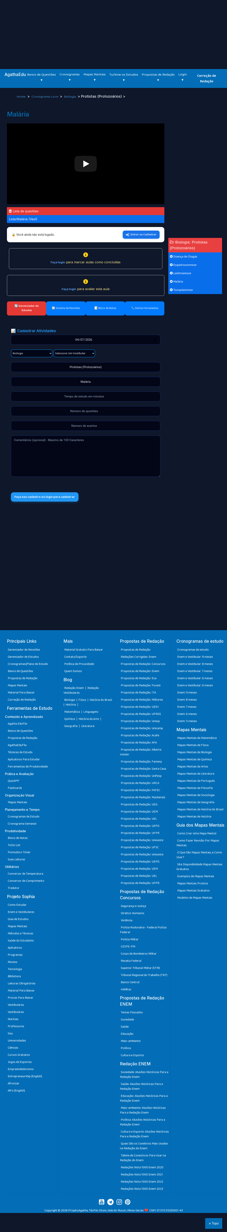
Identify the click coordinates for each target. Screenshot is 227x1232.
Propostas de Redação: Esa (138, 678)
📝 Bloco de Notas (105, 308)
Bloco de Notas (18, 838)
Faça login (58, 262)
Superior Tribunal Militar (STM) (140, 968)
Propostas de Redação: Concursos (143, 664)
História (71, 704)
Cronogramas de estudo (193, 649)
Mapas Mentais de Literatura (195, 773)
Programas (15, 954)
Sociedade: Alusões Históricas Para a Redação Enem (144, 1074)
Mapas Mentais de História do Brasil (200, 809)
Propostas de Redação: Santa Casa (143, 768)
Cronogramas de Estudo (23, 816)
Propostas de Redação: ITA (138, 692)
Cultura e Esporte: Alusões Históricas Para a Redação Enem (144, 1134)
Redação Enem (74, 688)
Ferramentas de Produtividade (28, 766)
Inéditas (126, 989)
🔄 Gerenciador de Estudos (26, 308)
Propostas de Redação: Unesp (140, 721)
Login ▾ (182, 77)
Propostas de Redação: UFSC (140, 847)
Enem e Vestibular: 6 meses (195, 678)
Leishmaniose (180, 273)
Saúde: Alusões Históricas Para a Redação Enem (141, 1086)
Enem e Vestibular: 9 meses (195, 656)
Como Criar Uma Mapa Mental (196, 833)
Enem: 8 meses (187, 699)
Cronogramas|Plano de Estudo (28, 664)
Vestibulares (16, 1004)
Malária (176, 281)
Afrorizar (13, 1083)
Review (12, 962)
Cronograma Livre (45, 96)
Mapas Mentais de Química (194, 759)
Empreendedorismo (21, 1069)
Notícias (13, 1019)
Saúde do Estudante (21, 940)
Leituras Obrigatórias (21, 983)
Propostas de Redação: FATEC (140, 790)
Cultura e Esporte (132, 1055)
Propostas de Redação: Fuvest (141, 685)
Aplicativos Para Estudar (24, 759)
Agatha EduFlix (17, 723)
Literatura (87, 726)
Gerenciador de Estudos (23, 656)
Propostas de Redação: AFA (139, 742)
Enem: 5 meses (187, 721)
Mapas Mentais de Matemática (197, 738)
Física (83, 699)
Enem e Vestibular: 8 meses (195, 664)
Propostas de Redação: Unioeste (142, 840)
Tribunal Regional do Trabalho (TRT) (144, 975)
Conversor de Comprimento (26, 880)
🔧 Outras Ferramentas (144, 308)
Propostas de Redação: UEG (139, 804)
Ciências (13, 1047)
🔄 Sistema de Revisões (66, 308)
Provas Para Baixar (20, 997)
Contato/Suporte (75, 656)
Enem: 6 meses (187, 714)
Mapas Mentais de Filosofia (195, 788)
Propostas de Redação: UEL (139, 818)
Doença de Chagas (183, 256)
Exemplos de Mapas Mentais (195, 876)
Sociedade (127, 1019)
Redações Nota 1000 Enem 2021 (142, 1174)
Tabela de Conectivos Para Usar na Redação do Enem (143, 1158)
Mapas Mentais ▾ (94, 77)
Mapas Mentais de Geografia (195, 802)
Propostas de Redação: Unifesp (141, 775)
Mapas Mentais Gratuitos (193, 890)
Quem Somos (73, 671)
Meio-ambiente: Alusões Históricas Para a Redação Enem (143, 1110)
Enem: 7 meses (186, 706)
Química (70, 719)
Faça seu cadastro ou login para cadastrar (45, 496)
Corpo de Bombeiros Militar (139, 953)
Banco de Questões (20, 671)
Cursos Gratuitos (19, 1054)
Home (21, 96)
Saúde (125, 1026)
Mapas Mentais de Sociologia (196, 795)
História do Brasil (101, 699)
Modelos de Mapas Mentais (194, 897)
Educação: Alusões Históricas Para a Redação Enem (144, 1098)
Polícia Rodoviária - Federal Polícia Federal (143, 930)
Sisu (10, 1033)
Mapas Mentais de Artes (192, 766)
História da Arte (89, 719)
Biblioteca (14, 976)
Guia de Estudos (18, 919)
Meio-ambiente (131, 1041)
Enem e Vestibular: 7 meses (195, 671)
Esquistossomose (183, 265)
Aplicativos (15, 947)
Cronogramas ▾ (70, 77)
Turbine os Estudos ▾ (123, 77)
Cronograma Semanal (22, 823)
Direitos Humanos (132, 913)
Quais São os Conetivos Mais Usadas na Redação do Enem (144, 1146)
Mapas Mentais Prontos (192, 883)
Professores (16, 1026)
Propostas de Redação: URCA (140, 783)
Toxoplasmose (181, 290)
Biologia (70, 96)
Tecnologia (15, 969)
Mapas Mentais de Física (193, 745)
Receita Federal (131, 960)
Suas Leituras (16, 859)
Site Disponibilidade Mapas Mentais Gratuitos (199, 867)
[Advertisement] (114, 30)
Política (126, 1048)
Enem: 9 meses (187, 692)
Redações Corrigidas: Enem (138, 656)
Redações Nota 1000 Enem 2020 (142, 1167)
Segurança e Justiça (133, 906)
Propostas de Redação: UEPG (140, 825)
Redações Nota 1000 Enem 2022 (142, 1181)
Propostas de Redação (22, 678)
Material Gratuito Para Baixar (83, 649)
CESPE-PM (128, 946)
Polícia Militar (130, 939)
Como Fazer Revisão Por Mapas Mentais (197, 843)
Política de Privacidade (79, 664)
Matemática (72, 711)
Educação (127, 1033)
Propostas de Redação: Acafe (140, 735)
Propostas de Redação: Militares (142, 699)
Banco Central (130, 982)
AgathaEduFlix (17, 745)
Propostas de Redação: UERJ (140, 706)
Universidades (17, 1040)
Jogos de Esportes (20, 1062)
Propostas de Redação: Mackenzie (143, 797)
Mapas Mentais (17, 685)
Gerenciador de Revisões (24, 649)
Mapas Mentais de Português (196, 780)
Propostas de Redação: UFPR (140, 833)
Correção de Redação (206, 78)
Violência (126, 920)
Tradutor (13, 888)
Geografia (71, 726)
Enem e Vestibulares (21, 912)
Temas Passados (132, 1012)
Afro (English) (16, 1090)
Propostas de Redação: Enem (140, 671)
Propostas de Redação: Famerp (141, 761)
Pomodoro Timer (19, 852)
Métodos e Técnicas (20, 933)
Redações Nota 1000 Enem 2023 (142, 1188)
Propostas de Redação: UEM (139, 811)
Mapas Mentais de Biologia (194, 752)
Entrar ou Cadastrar (141, 234)
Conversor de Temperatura (25, 873)
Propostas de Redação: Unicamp (142, 728)
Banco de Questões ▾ (41, 77)
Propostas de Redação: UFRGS (141, 714)
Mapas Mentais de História (194, 816)
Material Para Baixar (21, 692)
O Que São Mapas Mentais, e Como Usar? (199, 855)
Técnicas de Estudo (20, 752)
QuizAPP (13, 780)
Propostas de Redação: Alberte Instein (140, 752)
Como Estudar (17, 904)
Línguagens (90, 711)
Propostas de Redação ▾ (158, 77)
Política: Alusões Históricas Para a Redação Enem (142, 1122)
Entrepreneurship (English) (25, 1076)
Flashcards (15, 788)
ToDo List (14, 845)
